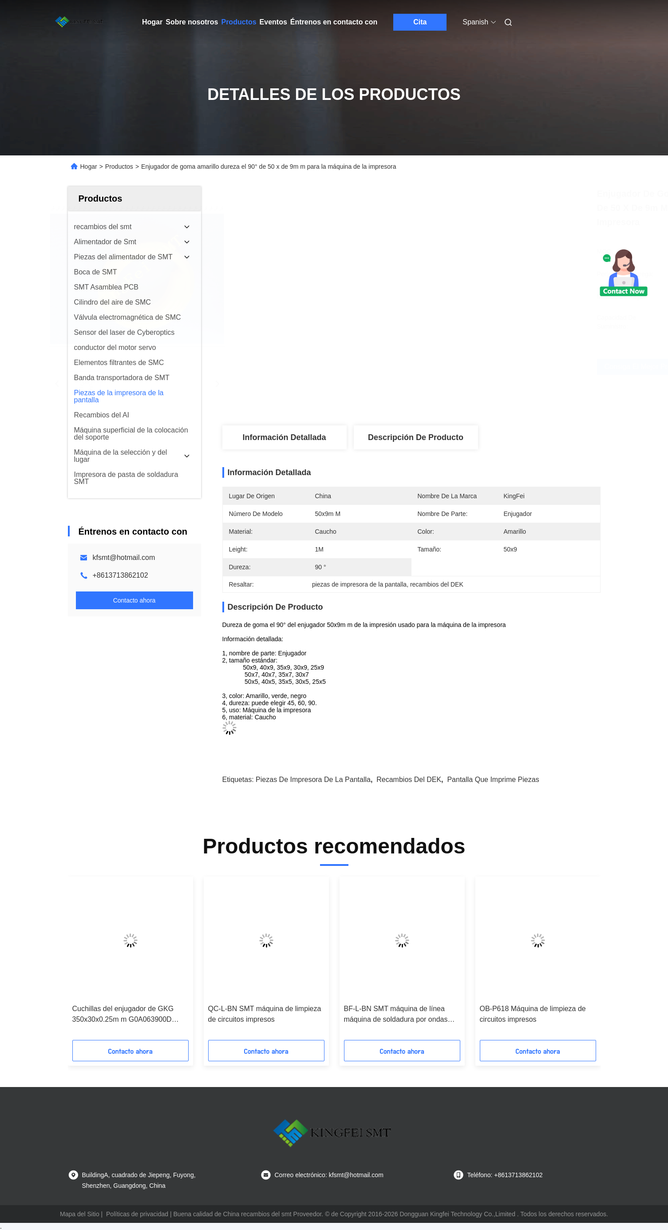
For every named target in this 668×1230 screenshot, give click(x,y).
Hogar (152, 22)
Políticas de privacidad (137, 1214)
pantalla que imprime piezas (493, 779)
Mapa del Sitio (79, 1214)
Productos (238, 22)
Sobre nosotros (192, 22)
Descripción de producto (415, 437)
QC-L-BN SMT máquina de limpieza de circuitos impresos (264, 1014)
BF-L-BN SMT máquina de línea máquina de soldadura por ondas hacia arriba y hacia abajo (396, 1015)
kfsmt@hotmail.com (124, 557)
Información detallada (284, 437)
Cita (420, 22)
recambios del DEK (408, 779)
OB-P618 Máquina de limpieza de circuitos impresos (533, 1014)
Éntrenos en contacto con (333, 22)
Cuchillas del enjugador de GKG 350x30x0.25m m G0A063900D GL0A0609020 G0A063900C (123, 1015)
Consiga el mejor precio (460, 366)
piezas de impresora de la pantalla (313, 779)
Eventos (273, 22)
